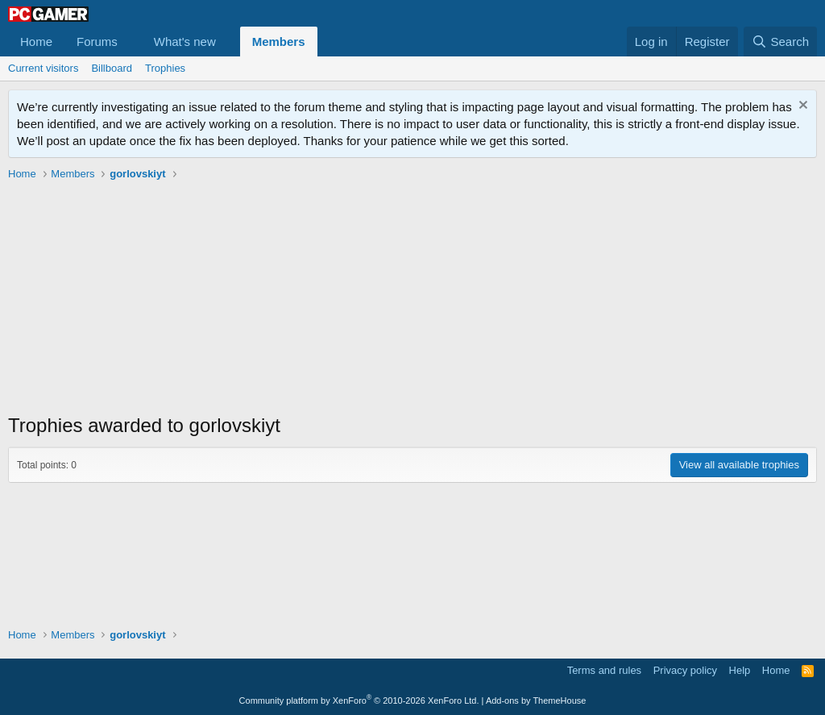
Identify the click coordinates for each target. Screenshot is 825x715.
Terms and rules (604, 670)
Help (740, 670)
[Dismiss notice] (801, 106)
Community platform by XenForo (359, 700)
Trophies (165, 68)
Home (36, 41)
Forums (97, 41)
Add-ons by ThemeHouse (536, 700)
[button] (130, 41)
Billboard (111, 68)
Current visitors (43, 68)
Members (278, 41)
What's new (185, 41)
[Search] (780, 41)
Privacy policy (685, 670)
